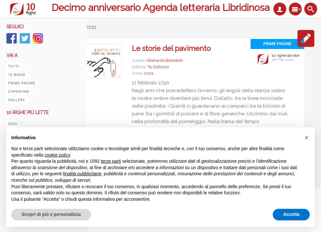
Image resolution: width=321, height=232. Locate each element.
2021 (148, 73)
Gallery (16, 100)
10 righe (16, 75)
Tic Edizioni (158, 66)
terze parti (111, 161)
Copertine (19, 92)
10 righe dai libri (285, 55)
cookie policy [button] (57, 155)
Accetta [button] (291, 214)
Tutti (13, 66)
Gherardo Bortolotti (165, 60)
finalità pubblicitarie (82, 173)
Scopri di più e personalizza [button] (51, 214)
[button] (306, 137)
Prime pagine (21, 83)
